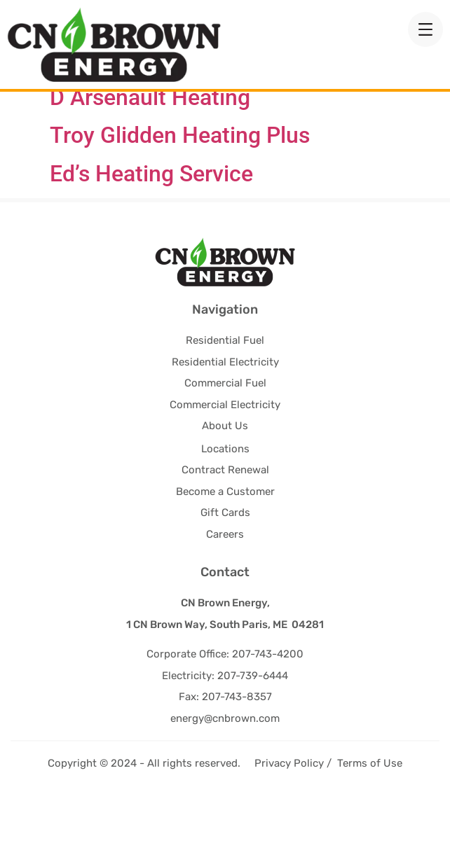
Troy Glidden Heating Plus (180, 193)
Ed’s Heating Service (151, 231)
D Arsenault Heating (150, 155)
